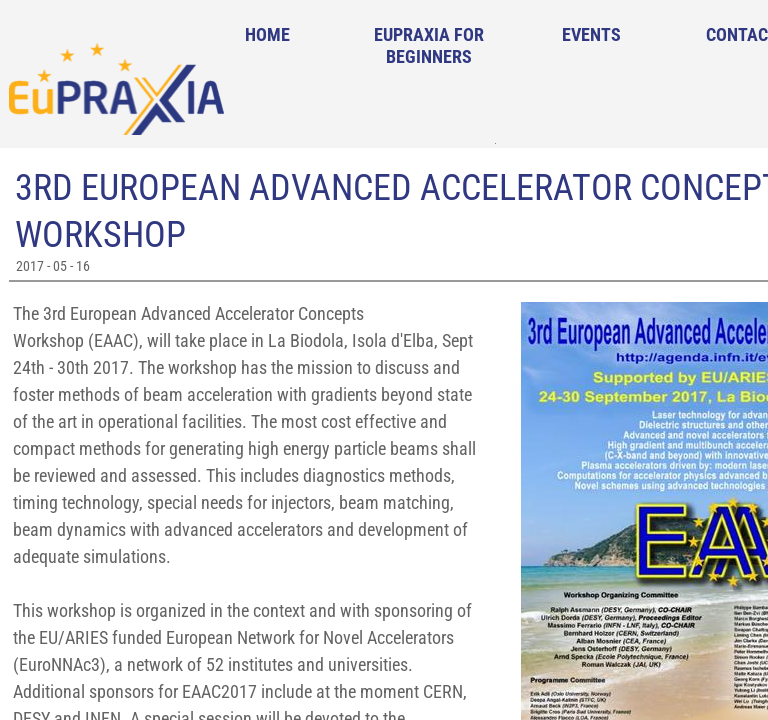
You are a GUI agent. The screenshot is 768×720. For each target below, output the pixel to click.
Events (591, 34)
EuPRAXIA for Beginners (429, 45)
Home (267, 34)
